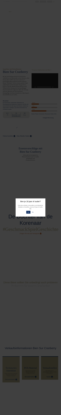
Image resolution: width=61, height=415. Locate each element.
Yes (28, 212)
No (33, 212)
